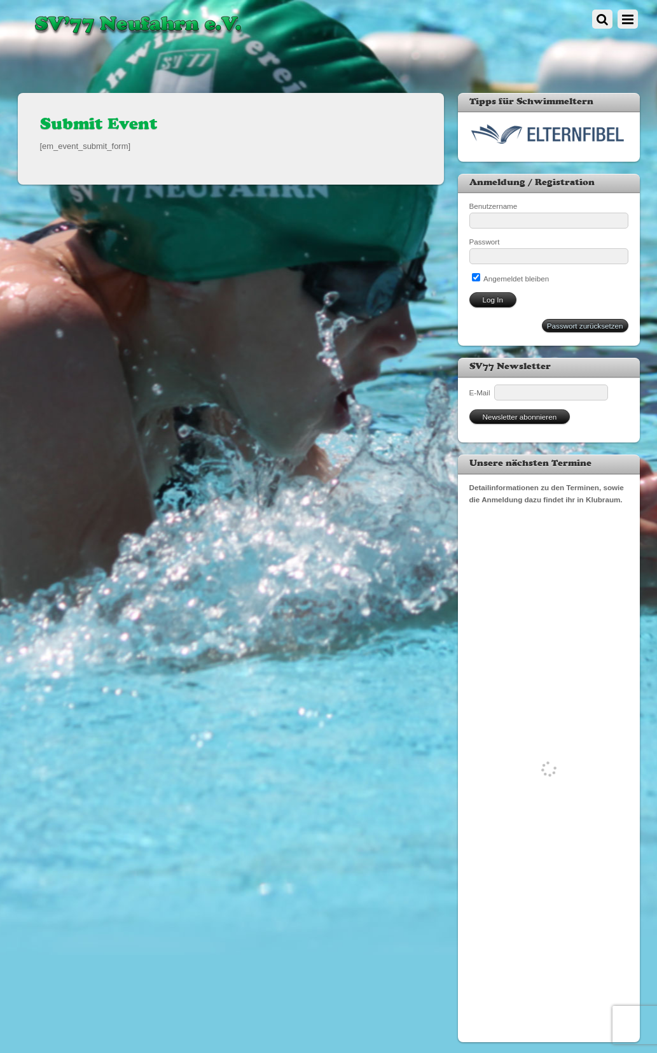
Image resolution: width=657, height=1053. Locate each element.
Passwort (484, 241)
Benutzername (493, 206)
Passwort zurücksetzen (585, 326)
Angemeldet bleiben (511, 278)
